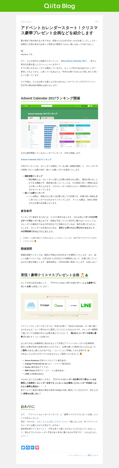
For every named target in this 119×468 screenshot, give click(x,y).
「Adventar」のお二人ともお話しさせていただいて (47, 422)
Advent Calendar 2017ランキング (36, 159)
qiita (96, 21)
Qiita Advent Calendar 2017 (73, 61)
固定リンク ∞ (93, 455)
